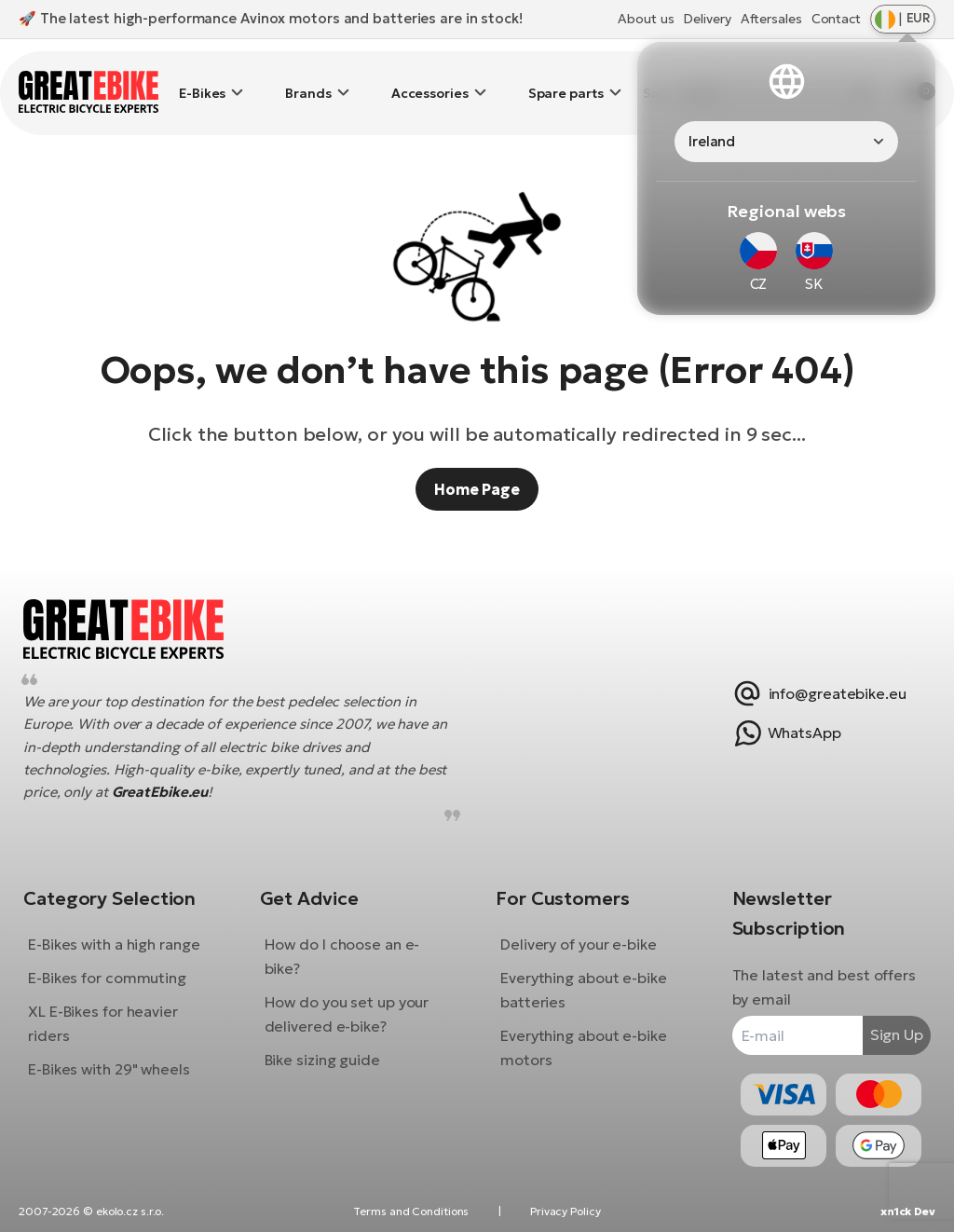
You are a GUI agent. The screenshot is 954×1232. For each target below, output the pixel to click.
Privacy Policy (565, 1211)
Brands (308, 79)
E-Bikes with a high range (128, 931)
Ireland (711, 141)
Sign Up (882, 1021)
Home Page (477, 461)
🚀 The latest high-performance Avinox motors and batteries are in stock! (271, 18)
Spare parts (566, 79)
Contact (836, 18)
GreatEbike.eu (205, 778)
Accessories (430, 79)
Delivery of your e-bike (578, 931)
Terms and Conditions (411, 1211)
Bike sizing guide (329, 1046)
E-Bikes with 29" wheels (123, 1056)
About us (646, 18)
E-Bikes (202, 79)
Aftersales (771, 18)
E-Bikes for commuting (121, 964)
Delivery (706, 18)
